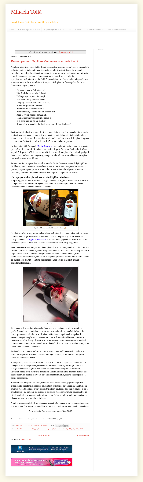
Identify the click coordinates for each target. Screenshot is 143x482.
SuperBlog (69, 429)
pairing (50, 429)
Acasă (11, 29)
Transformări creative (117, 29)
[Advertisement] (43, 40)
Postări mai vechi (83, 435)
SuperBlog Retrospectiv (54, 29)
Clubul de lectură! (75, 29)
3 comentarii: (45, 425)
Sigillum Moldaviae (59, 429)
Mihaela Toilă (26, 12)
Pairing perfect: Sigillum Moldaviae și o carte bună (44, 61)
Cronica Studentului (95, 29)
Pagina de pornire (44, 435)
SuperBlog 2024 (77, 429)
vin (84, 429)
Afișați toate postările (65, 52)
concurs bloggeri (32, 429)
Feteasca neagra (43, 429)
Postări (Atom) (26, 439)
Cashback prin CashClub (29, 29)
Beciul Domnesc (22, 429)
